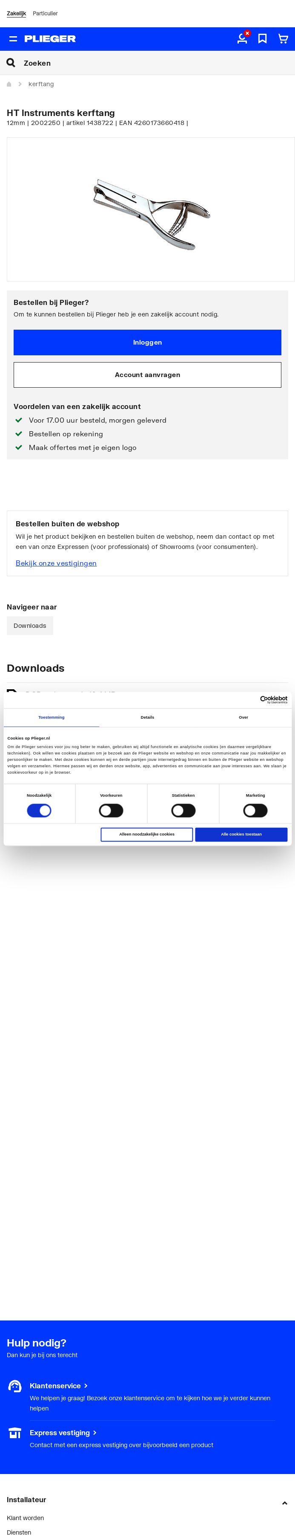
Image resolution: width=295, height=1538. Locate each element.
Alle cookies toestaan (241, 835)
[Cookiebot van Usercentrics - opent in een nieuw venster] (250, 700)
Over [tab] (243, 717)
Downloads (30, 625)
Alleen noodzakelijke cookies (147, 835)
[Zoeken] (159, 63)
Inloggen (147, 342)
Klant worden (25, 1517)
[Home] (9, 84)
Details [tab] (147, 717)
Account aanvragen (147, 374)
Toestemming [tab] (51, 717)
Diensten (19, 1532)
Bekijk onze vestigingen (56, 563)
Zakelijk (16, 13)
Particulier (45, 13)
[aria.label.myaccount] (242, 39)
